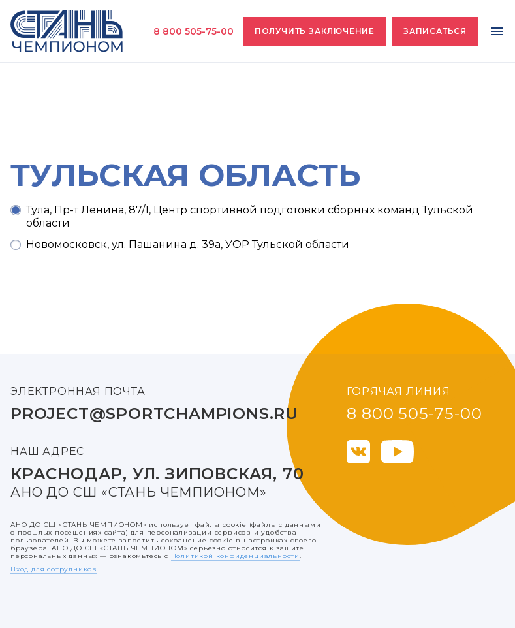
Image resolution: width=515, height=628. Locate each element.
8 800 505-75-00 (193, 31)
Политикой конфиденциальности (235, 556)
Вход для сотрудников (53, 569)
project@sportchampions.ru (154, 413)
